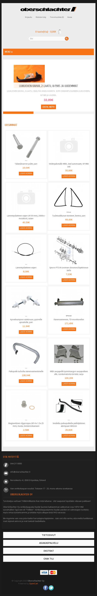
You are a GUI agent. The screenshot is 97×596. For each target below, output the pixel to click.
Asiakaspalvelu (48, 542)
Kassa (69, 17)
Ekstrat (49, 550)
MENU (8, 51)
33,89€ (48, 100)
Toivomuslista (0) (57, 17)
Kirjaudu (28, 17)
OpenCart (33, 583)
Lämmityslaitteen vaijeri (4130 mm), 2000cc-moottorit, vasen (26, 217)
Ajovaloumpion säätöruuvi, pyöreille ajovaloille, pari (26, 321)
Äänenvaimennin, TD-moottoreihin (69, 319)
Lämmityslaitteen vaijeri (26, 267)
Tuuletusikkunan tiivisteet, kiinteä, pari (68, 215)
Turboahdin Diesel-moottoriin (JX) (48, 113)
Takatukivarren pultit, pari (26, 163)
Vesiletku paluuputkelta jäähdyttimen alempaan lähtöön (69, 424)
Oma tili (49, 558)
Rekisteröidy (41, 17)
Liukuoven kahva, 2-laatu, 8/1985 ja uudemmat (48, 86)
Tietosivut (49, 535)
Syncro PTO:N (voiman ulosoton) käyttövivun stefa (68, 269)
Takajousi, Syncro (79, 113)
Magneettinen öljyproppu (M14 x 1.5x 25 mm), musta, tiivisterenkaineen (26, 424)
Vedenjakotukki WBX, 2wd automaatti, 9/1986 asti (69, 165)
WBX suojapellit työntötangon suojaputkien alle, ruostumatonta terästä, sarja (69, 372)
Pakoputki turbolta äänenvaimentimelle (26, 371)
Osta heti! (48, 107)
